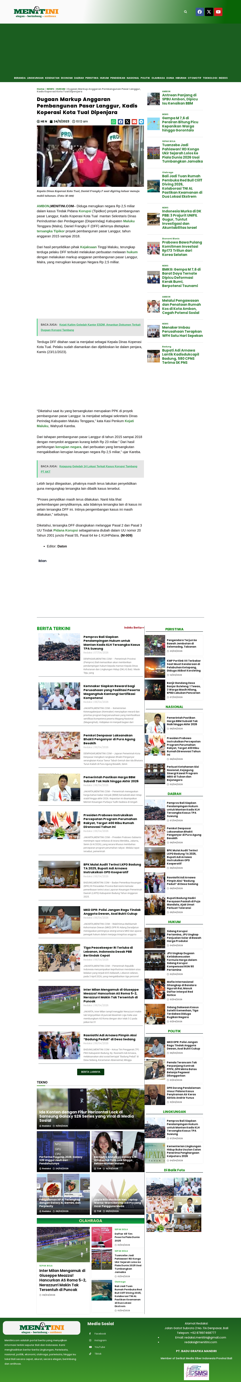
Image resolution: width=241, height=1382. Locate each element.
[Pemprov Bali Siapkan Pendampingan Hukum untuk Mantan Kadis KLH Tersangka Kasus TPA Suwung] (155, 810)
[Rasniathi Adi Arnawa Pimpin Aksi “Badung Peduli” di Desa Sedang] (155, 882)
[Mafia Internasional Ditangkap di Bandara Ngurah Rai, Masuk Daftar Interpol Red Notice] (155, 989)
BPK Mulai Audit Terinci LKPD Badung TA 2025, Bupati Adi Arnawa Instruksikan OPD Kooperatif (112, 868)
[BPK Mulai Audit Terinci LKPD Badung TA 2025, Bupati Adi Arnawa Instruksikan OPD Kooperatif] (155, 857)
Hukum (104, 78)
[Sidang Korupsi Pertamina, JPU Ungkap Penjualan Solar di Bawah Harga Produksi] (155, 938)
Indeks (223, 78)
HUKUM (60, 89)
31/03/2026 (60, 1126)
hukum (132, 252)
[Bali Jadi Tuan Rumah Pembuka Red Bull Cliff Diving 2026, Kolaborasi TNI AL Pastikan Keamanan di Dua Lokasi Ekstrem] (102, 1290)
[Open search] (185, 11)
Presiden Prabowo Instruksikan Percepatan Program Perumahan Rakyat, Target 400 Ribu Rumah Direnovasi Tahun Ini (110, 821)
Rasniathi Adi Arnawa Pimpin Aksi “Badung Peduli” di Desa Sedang (110, 1037)
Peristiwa (91, 78)
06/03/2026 (60, 1211)
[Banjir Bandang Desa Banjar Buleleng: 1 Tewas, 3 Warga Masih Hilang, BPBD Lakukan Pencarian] (155, 690)
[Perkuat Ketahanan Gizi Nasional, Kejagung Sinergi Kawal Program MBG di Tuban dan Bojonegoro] (155, 774)
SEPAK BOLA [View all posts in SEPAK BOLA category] (46, 1266)
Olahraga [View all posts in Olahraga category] (120, 1282)
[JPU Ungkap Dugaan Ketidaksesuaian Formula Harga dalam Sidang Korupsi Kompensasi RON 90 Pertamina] (155, 960)
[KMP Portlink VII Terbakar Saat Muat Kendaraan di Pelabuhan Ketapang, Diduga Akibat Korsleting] (155, 667)
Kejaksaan (88, 247)
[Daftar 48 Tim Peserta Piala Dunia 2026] (102, 1237)
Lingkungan (35, 78)
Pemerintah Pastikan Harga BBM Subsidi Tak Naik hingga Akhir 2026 (111, 779)
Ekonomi (67, 78)
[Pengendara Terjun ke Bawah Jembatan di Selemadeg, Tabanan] (155, 645)
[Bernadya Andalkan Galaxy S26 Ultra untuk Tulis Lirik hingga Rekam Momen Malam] (118, 1151)
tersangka (45, 231)
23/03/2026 (174, 651)
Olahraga (158, 78)
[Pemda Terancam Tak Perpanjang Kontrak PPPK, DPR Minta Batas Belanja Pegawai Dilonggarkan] (155, 1069)
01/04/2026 (122, 1245)
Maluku (129, 221)
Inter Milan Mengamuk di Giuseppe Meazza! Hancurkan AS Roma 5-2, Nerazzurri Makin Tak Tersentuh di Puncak (111, 995)
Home (41, 89)
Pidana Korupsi (65, 530)
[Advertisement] (120, 48)
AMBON (43, 206)
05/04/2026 (175, 912)
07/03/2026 (175, 697)
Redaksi (45, 1126)
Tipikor (59, 231)
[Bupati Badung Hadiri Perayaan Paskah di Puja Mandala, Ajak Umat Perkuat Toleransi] (155, 905)
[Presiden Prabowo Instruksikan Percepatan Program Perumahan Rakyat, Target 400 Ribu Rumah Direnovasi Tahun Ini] (155, 745)
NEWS (50, 89)
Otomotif (194, 78)
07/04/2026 (175, 821)
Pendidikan (117, 78)
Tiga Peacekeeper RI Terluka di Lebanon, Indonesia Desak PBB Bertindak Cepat (108, 951)
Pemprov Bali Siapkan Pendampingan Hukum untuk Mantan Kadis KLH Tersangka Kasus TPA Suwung (112, 643)
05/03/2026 (111, 1211)
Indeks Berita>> (134, 627)
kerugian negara (68, 447)
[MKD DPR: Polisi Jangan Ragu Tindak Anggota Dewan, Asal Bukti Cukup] (155, 1047)
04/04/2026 (175, 945)
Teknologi (210, 78)
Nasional (133, 78)
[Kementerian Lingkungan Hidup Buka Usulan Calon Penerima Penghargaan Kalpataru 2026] (155, 1153)
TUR (97, 1169)
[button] (113, 121)
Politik (145, 78)
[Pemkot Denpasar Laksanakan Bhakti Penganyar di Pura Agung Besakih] (155, 835)
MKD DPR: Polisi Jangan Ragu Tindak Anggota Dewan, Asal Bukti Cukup (112, 912)
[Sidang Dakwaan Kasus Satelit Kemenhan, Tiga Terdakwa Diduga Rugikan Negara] (155, 1014)
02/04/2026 (175, 784)
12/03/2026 (174, 675)
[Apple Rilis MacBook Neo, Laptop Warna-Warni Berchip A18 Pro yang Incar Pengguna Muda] (118, 1194)
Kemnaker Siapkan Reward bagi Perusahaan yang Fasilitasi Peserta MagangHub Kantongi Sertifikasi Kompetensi (112, 692)
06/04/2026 (47, 1295)
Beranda (20, 78)
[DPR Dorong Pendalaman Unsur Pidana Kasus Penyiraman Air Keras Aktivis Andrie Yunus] (155, 1094)
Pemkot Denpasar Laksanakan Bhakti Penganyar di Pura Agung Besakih (109, 739)
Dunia (170, 78)
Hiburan (181, 78)
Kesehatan (52, 78)
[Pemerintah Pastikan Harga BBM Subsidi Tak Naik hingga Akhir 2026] (155, 723)
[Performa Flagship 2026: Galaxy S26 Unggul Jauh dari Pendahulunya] (63, 1151)
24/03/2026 (60, 1169)
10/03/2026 (110, 1169)
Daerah (79, 78)
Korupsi (85, 211)
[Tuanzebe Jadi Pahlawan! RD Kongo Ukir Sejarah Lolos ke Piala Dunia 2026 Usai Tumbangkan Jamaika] (102, 1259)
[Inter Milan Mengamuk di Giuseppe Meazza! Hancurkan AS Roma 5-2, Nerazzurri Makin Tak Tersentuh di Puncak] (63, 1244)
